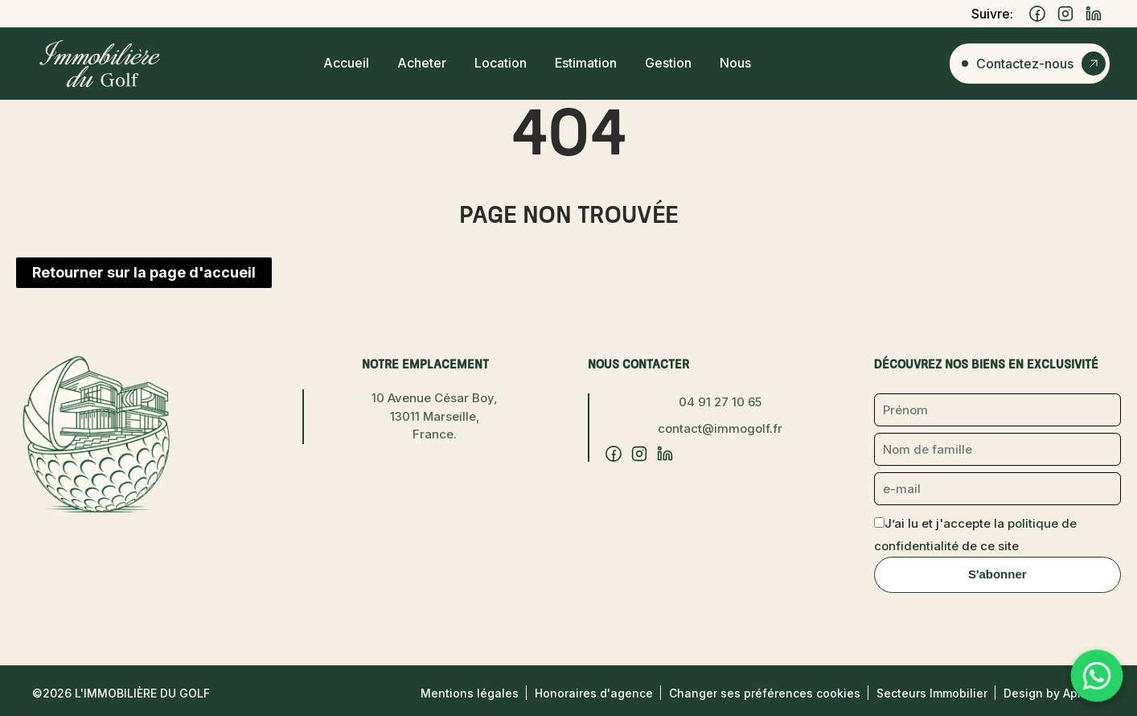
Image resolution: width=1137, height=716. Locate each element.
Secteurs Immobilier (931, 693)
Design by (1054, 693)
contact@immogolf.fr (720, 428)
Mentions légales (470, 693)
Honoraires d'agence (594, 693)
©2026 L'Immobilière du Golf (121, 693)
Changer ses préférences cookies (764, 693)
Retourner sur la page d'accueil (144, 272)
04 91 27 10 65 (720, 401)
